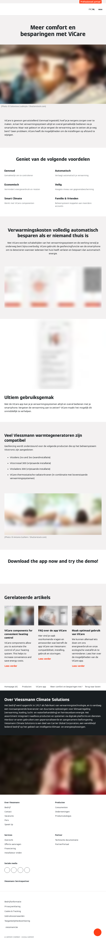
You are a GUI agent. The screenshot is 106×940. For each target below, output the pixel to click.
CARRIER (30, 937)
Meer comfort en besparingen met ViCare (69, 686)
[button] (97, 932)
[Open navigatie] (100, 9)
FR (90, 9)
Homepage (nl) (11, 686)
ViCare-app (41, 686)
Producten (26, 686)
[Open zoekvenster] (84, 9)
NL (93, 9)
